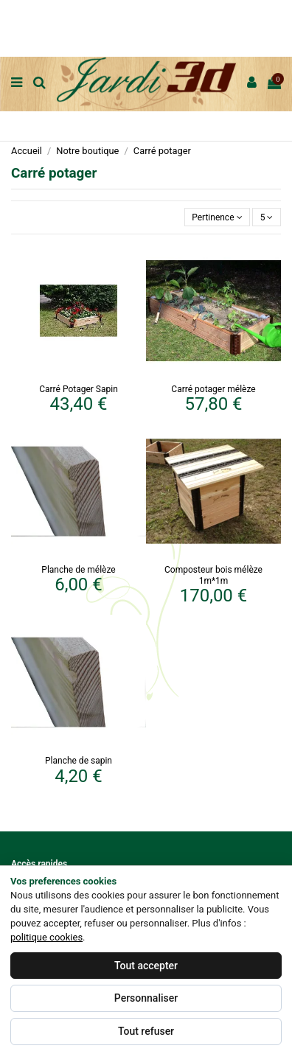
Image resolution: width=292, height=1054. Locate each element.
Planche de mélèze (78, 570)
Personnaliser (146, 998)
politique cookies (46, 937)
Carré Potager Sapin (78, 389)
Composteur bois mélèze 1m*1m (213, 575)
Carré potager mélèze (213, 389)
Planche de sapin (78, 760)
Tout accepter (146, 965)
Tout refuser (146, 1031)
